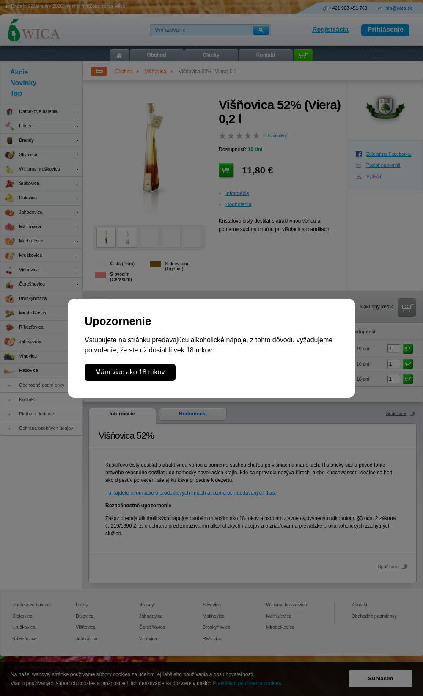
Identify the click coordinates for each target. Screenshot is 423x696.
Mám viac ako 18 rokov (130, 372)
